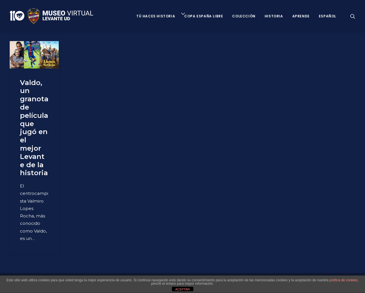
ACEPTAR (182, 289)
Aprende (301, 16)
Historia (274, 16)
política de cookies (343, 280)
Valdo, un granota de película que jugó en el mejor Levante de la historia (34, 127)
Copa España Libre (203, 16)
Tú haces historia (155, 16)
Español (327, 16)
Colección (243, 16)
